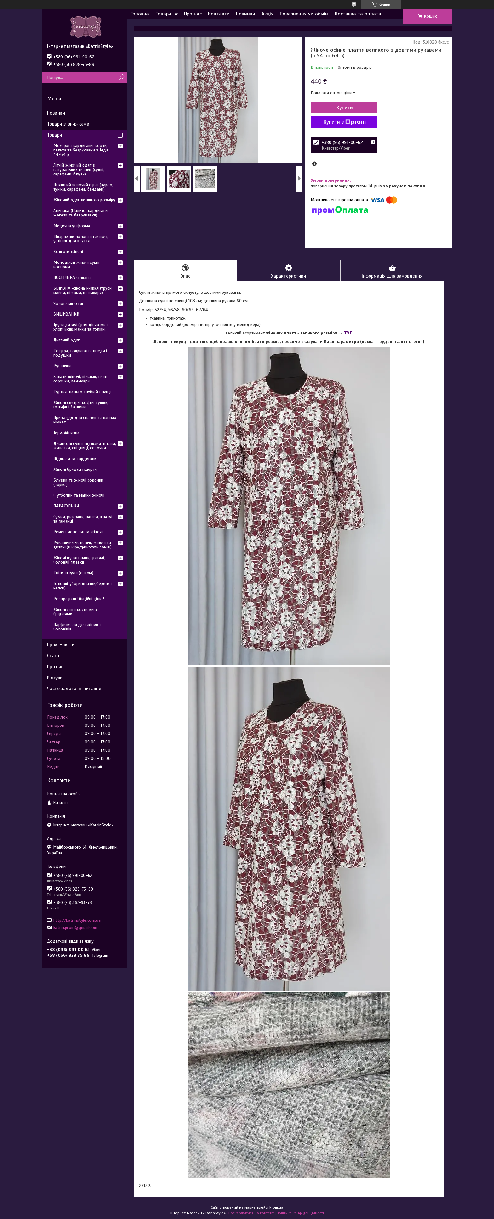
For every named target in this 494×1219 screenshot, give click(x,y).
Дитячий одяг (66, 340)
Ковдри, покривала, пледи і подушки (80, 353)
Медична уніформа (71, 225)
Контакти (219, 14)
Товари (163, 14)
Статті (53, 656)
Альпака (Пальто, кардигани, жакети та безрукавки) (81, 213)
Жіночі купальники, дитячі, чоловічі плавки (79, 560)
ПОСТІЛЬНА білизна (72, 277)
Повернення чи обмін (304, 14)
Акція (267, 14)
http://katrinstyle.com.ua (77, 920)
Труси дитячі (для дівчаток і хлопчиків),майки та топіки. (80, 327)
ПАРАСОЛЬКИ (66, 506)
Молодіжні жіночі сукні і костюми (77, 264)
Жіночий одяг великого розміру (84, 200)
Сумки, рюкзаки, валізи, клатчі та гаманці (82, 519)
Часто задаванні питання (74, 688)
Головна (139, 14)
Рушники (62, 366)
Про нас (193, 14)
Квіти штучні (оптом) (73, 573)
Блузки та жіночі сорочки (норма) (78, 482)
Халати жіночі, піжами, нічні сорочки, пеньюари (80, 379)
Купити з (345, 122)
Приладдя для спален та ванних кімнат (84, 420)
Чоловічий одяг (68, 303)
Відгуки (55, 678)
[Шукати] (121, 77)
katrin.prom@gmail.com (75, 927)
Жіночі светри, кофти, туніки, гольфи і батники (80, 405)
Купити (344, 107)
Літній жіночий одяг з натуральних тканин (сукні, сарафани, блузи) (78, 170)
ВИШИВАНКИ (66, 314)
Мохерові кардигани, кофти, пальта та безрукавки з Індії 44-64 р (80, 150)
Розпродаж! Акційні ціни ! (78, 598)
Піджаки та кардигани (74, 458)
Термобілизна (66, 432)
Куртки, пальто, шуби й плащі (82, 391)
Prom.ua (276, 1207)
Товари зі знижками (68, 124)
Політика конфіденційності (300, 1213)
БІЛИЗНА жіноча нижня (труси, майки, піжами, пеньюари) (82, 290)
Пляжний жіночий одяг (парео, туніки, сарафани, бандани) (83, 187)
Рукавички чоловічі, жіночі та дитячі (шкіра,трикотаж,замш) (82, 545)
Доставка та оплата (357, 14)
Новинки (245, 14)
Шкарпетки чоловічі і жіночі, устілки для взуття (80, 239)
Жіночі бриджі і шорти (75, 469)
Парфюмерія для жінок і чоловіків (77, 627)
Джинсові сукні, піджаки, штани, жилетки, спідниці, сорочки (84, 446)
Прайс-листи (61, 645)
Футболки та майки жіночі (78, 495)
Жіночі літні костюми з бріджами (75, 612)
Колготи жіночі (68, 251)
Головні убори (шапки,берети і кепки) (82, 586)
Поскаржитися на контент (251, 1213)
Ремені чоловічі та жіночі (78, 532)
